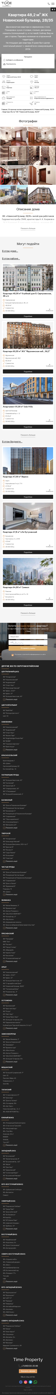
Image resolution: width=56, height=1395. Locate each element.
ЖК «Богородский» (9, 1248)
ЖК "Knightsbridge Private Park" (13, 738)
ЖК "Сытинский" (8, 783)
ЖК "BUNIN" (7, 741)
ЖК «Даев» (7, 763)
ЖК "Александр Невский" (11, 688)
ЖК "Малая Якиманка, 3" (11, 905)
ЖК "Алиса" (7, 1329)
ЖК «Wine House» (9, 1050)
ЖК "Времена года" (9, 908)
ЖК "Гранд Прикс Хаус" (10, 1017)
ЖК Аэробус (7, 1217)
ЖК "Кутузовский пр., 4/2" (11, 1161)
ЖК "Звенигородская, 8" (11, 1159)
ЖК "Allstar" (7, 1164)
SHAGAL (5, 1139)
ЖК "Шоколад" (8, 1098)
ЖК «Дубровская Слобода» (12, 1189)
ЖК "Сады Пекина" (9, 852)
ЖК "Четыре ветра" (9, 677)
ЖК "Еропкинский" (9, 1006)
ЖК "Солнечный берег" (10, 1173)
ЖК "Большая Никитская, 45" (12, 696)
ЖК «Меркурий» (8, 950)
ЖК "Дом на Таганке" (10, 1100)
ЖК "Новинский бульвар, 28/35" (13, 986)
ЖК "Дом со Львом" (9, 883)
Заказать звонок (28, 1371)
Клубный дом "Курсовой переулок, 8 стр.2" (17, 1025)
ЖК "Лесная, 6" (8, 850)
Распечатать (9, 64)
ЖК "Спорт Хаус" (8, 685)
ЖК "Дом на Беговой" (10, 1212)
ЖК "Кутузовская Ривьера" (12, 1175)
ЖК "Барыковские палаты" (12, 1022)
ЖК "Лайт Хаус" (8, 1014)
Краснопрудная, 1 (9, 760)
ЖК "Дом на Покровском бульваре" (15, 805)
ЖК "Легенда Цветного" (11, 713)
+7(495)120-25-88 (29, 1366)
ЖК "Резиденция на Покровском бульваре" (17, 814)
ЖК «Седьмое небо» (10, 1259)
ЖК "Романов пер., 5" (10, 992)
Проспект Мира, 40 (9, 1078)
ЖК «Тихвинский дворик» (11, 1262)
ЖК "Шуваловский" (9, 1170)
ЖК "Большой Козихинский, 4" (13, 794)
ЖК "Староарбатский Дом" (12, 983)
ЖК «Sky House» (8, 919)
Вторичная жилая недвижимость (44, 98)
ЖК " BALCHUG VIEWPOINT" (12, 914)
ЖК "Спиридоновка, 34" (11, 788)
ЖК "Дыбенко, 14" (9, 1226)
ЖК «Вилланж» (8, 1340)
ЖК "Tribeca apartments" (11, 819)
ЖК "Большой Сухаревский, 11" (13, 1072)
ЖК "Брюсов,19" (8, 847)
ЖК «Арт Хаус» (8, 1106)
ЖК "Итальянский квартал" (12, 958)
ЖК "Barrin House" (9, 746)
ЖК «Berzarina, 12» (9, 1337)
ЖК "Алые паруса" (9, 1331)
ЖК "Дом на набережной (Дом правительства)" (19, 925)
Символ (5, 1195)
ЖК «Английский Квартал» (12, 1306)
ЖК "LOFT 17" (7, 1298)
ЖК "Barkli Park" (8, 710)
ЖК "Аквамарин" (8, 1045)
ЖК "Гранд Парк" (8, 1209)
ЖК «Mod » (6, 1265)
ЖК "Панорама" (8, 939)
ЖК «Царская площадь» (11, 1223)
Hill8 (4, 1279)
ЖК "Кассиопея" (8, 955)
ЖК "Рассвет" (7, 944)
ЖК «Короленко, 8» (9, 1242)
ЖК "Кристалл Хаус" (9, 1008)
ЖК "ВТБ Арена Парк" (10, 1220)
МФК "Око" (6, 941)
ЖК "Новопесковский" (10, 680)
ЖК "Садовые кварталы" (11, 744)
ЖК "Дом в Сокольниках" (11, 1245)
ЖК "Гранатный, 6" (9, 786)
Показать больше (28, 228)
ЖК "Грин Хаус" (8, 1167)
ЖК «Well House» (8, 1312)
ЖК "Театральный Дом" (11, 989)
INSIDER (5, 1137)
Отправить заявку (28, 648)
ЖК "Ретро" (7, 1011)
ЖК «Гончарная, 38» (10, 1103)
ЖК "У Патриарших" (9, 791)
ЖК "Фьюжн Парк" (9, 735)
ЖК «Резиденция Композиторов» (14, 1123)
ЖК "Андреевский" (9, 682)
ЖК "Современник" (9, 816)
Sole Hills (6, 1084)
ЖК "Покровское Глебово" (12, 1206)
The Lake (6, 1276)
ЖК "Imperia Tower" (9, 953)
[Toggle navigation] (53, 4)
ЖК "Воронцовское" (10, 1292)
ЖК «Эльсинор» (8, 1334)
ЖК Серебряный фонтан (11, 1267)
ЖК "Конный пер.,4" (9, 916)
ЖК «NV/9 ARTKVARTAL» (11, 1112)
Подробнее (28, 316)
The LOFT (6, 1142)
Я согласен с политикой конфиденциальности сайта (30, 654)
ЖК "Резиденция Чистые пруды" (13, 808)
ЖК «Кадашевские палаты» (12, 922)
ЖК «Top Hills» (8, 1131)
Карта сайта (28, 1390)
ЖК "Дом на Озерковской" (12, 1042)
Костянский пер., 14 (9, 769)
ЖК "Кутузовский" (9, 1156)
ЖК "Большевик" (8, 855)
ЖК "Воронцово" (8, 1295)
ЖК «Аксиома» (8, 1309)
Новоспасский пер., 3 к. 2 (11, 1109)
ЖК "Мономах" (8, 1343)
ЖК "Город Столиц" (9, 947)
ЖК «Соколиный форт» (11, 822)
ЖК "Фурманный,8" (9, 886)
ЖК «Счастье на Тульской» (12, 1126)
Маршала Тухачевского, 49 (12, 1345)
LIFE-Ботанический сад (11, 1270)
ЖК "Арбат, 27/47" (9, 691)
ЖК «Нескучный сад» (10, 1128)
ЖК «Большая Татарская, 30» (13, 1020)
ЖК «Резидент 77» (9, 1273)
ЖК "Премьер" (7, 1301)
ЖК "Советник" (8, 858)
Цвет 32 (5, 716)
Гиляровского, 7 (8, 1081)
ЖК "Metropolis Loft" (10, 825)
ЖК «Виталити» (8, 1192)
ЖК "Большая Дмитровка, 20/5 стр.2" (15, 844)
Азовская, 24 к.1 (8, 1134)
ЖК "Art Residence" (9, 1215)
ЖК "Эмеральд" (8, 1304)
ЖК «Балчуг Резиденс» (11, 911)
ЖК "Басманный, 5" (9, 811)
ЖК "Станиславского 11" (11, 1095)
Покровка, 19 (7, 889)
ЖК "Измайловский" (9, 1240)
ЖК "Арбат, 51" (8, 693)
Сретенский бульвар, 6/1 (11, 766)
